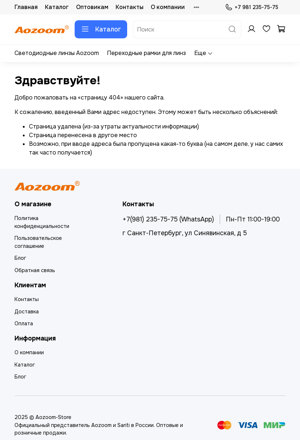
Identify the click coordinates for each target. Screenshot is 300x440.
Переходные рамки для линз (146, 53)
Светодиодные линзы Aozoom (56, 53)
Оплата (23, 323)
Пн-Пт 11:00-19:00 (253, 219)
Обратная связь (34, 270)
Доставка (26, 311)
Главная (26, 7)
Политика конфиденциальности (41, 222)
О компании (168, 7)
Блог (20, 258)
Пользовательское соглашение (38, 242)
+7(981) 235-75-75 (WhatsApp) (168, 219)
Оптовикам (92, 7)
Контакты (129, 7)
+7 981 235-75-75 (251, 7)
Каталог (57, 7)
